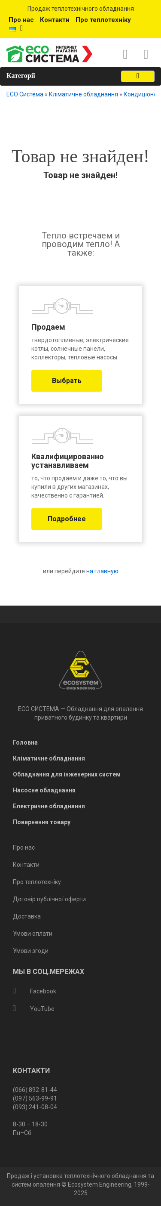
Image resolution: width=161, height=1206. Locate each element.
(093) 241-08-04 (35, 1107)
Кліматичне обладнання (83, 94)
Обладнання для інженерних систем (67, 774)
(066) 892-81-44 (35, 1089)
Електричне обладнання (49, 806)
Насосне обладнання (44, 790)
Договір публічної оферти (49, 899)
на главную (101, 571)
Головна (25, 742)
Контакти (55, 20)
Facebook (34, 991)
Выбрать (67, 381)
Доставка (27, 916)
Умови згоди (31, 950)
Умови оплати (32, 933)
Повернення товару (41, 822)
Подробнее (67, 519)
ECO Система (24, 94)
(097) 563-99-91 (35, 1098)
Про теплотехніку (103, 20)
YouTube (34, 1008)
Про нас (21, 20)
